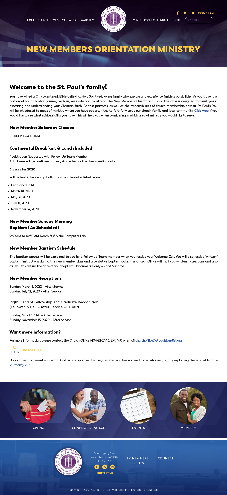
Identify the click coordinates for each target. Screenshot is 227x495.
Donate (177, 20)
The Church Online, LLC (143, 493)
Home (31, 20)
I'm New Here (70, 20)
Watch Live (206, 13)
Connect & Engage (156, 20)
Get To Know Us (48, 20)
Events (136, 20)
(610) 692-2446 (104, 474)
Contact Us (104, 486)
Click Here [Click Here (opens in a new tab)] (201, 111)
